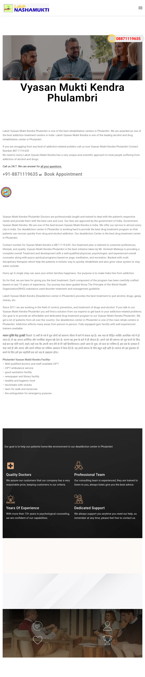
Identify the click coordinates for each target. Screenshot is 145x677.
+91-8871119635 (21, 174)
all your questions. (51, 166)
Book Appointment (62, 174)
